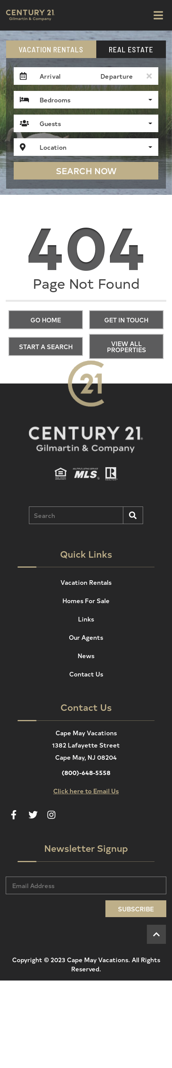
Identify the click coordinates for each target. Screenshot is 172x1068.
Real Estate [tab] (131, 49)
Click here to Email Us (86, 790)
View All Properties (126, 346)
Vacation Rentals (86, 582)
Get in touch (126, 320)
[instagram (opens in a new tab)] (51, 814)
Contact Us (86, 674)
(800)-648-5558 (86, 772)
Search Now (86, 170)
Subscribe (136, 909)
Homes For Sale (86, 600)
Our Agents (86, 637)
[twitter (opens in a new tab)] (33, 814)
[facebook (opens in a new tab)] (14, 814)
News (86, 655)
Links (86, 619)
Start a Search (46, 346)
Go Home (45, 320)
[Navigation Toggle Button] (158, 15)
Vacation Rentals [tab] (51, 49)
